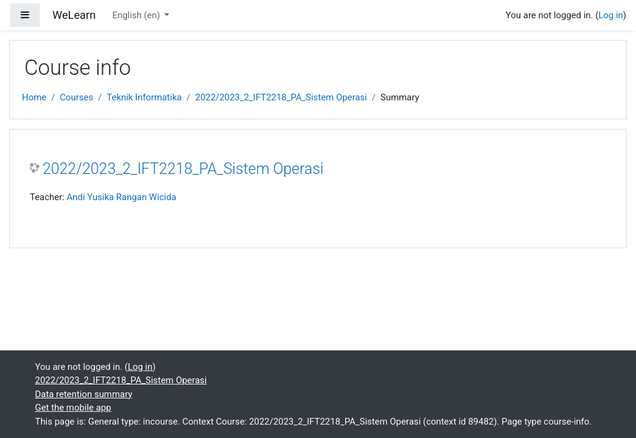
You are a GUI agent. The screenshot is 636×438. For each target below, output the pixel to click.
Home (34, 97)
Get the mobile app (73, 407)
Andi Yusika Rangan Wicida (121, 197)
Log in (610, 15)
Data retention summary (84, 394)
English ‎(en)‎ (137, 15)
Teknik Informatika (144, 97)
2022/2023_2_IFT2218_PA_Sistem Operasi (281, 97)
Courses (76, 97)
